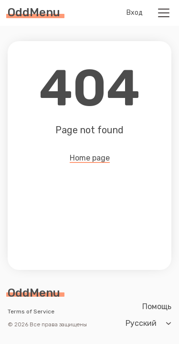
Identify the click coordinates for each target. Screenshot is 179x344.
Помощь (156, 306)
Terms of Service (31, 311)
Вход (134, 13)
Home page (90, 158)
